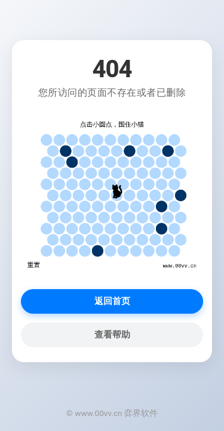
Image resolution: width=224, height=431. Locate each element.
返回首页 (112, 301)
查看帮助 (112, 334)
